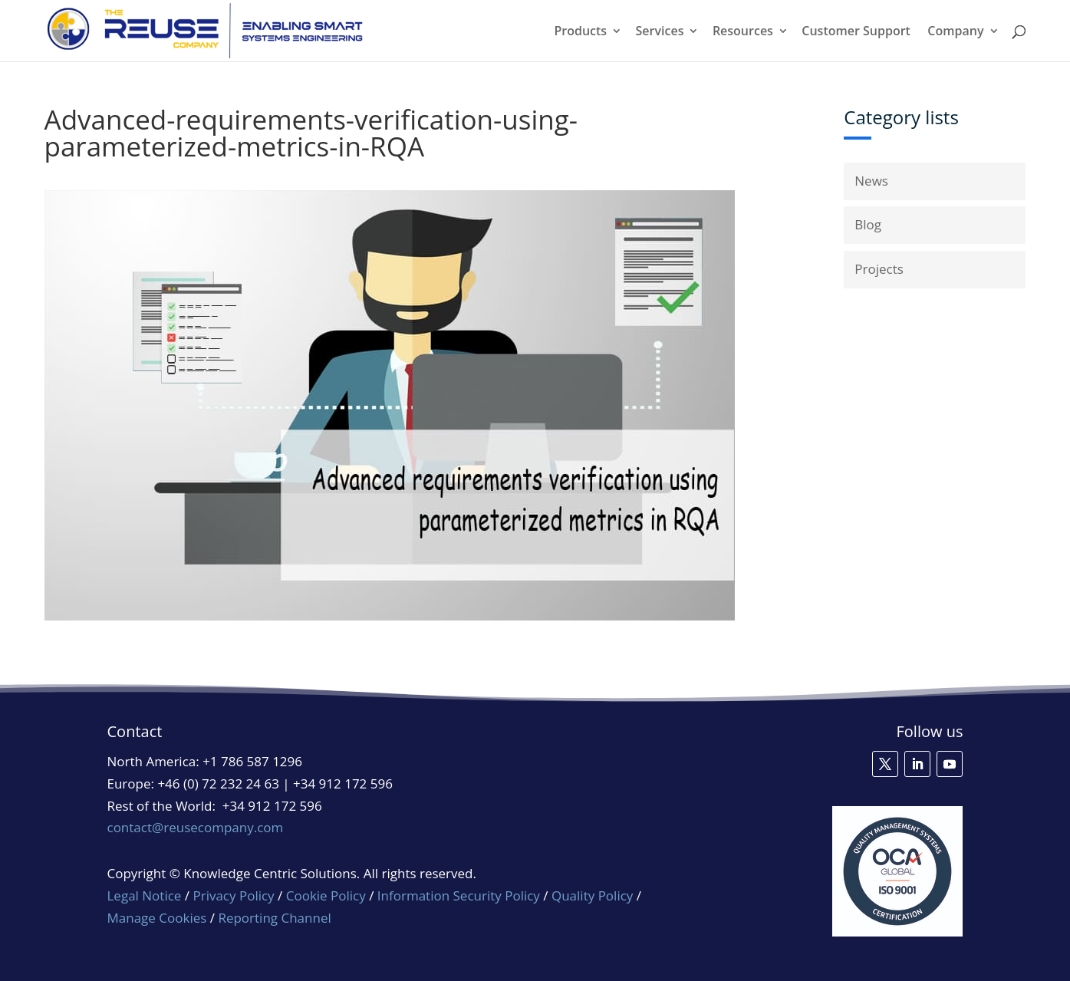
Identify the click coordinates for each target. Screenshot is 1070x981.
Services (660, 32)
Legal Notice (144, 895)
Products (580, 32)
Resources (743, 32)
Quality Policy (594, 895)
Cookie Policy (326, 895)
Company (955, 32)
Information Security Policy (458, 895)
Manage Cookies (157, 918)
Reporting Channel (274, 918)
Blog (867, 224)
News (871, 180)
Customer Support (856, 32)
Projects (879, 269)
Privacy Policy (233, 895)
